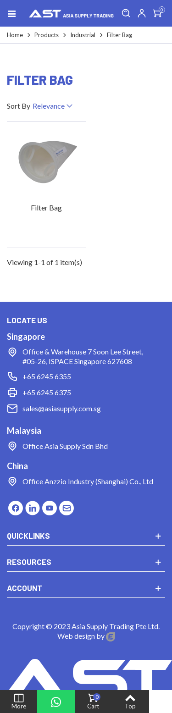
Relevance (53, 106)
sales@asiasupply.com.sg (61, 408)
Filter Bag (46, 207)
